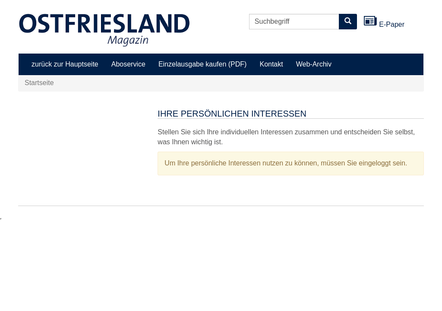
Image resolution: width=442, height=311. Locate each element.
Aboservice (128, 64)
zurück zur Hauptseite (65, 64)
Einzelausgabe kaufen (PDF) (202, 64)
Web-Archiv (314, 64)
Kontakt (271, 64)
